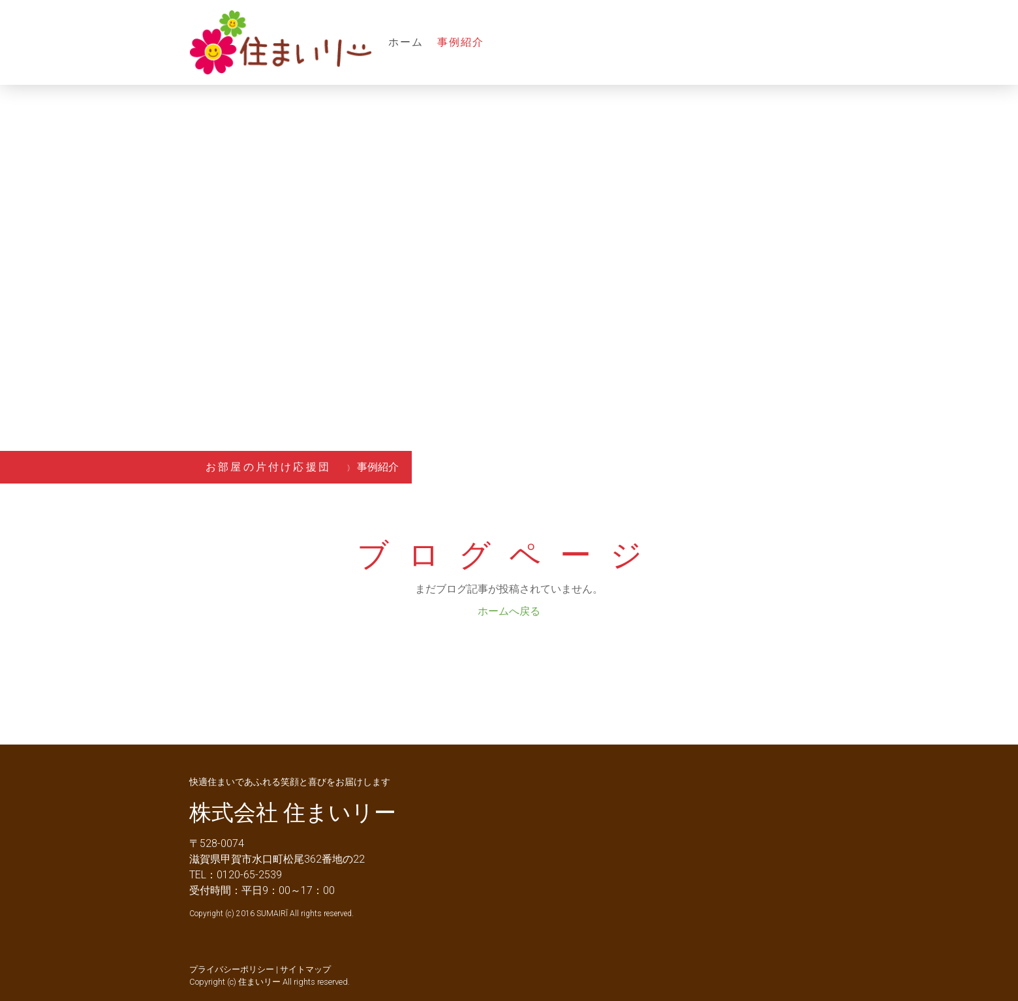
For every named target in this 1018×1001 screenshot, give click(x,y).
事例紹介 (461, 42)
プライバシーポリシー (231, 969)
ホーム (406, 42)
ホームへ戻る (509, 611)
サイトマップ (305, 969)
